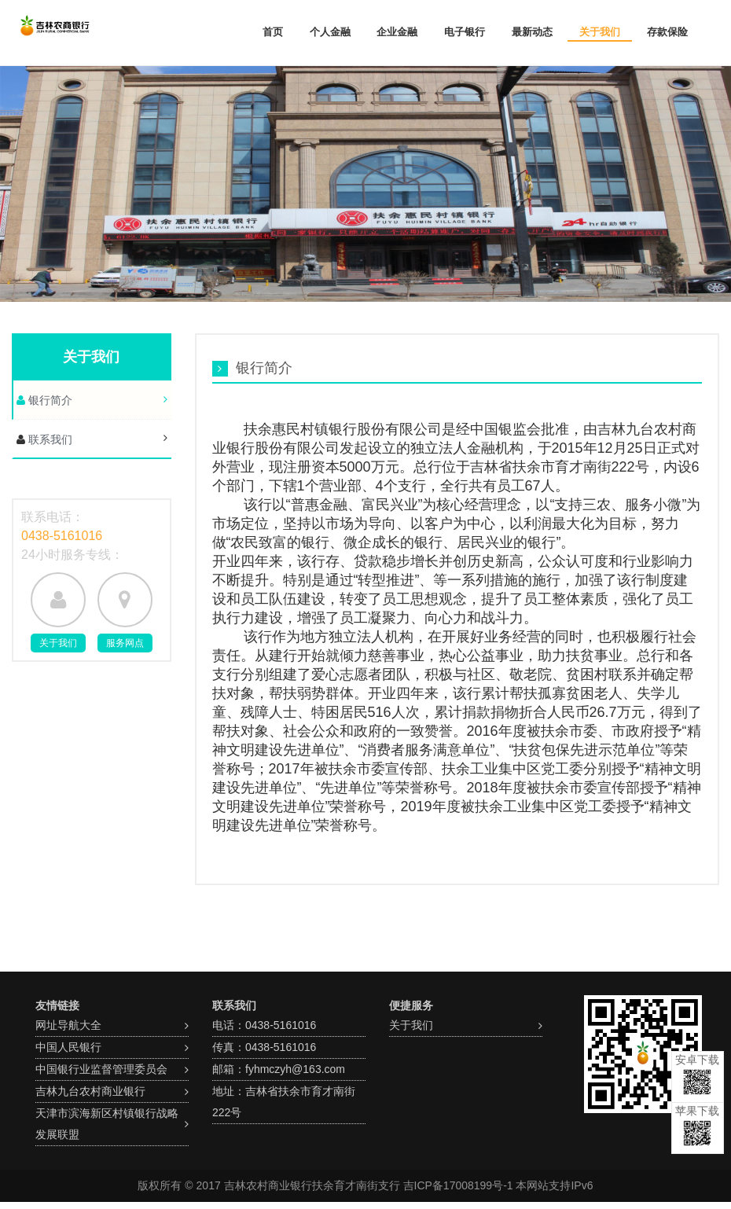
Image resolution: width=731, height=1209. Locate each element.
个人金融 (330, 32)
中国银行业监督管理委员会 (101, 1069)
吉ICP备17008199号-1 (458, 1185)
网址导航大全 (68, 1025)
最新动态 (532, 32)
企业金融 (397, 32)
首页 (273, 32)
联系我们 (48, 439)
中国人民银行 (68, 1047)
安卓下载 (697, 1074)
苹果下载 (697, 1125)
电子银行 (464, 32)
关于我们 (599, 32)
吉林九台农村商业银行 (90, 1091)
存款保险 (667, 32)
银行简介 (48, 400)
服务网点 (125, 643)
